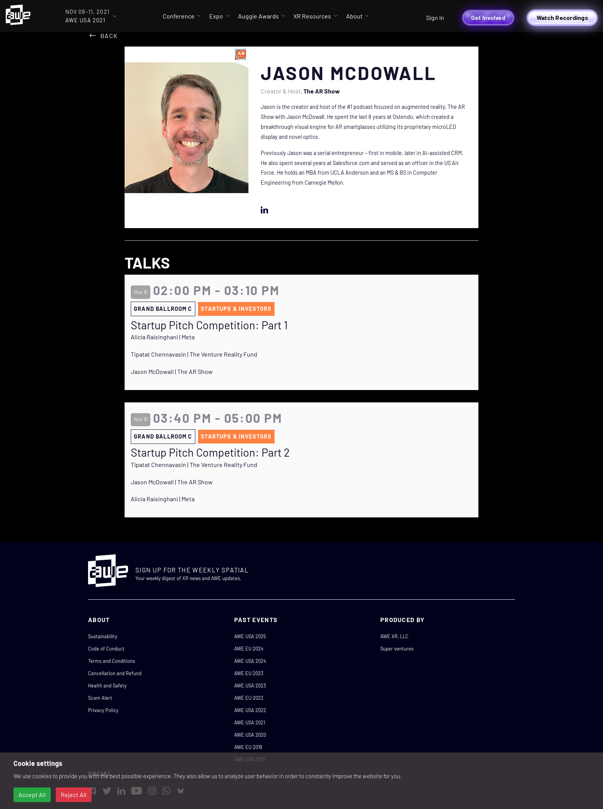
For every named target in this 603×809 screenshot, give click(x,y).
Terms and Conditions (111, 661)
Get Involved (488, 17)
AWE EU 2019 (248, 747)
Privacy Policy (103, 710)
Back (109, 35)
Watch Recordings (562, 17)
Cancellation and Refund (115, 673)
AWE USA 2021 (249, 722)
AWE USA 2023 (250, 685)
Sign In (435, 17)
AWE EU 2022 (248, 698)
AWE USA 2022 (250, 710)
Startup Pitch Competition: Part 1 (209, 325)
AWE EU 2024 (248, 649)
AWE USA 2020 (250, 735)
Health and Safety (107, 685)
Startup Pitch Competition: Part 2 (210, 452)
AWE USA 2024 (250, 661)
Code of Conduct (106, 649)
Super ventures (396, 649)
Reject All (74, 794)
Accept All (32, 794)
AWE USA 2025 (250, 636)
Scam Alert (100, 698)
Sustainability (102, 636)
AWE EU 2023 (248, 673)
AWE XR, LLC (394, 636)
